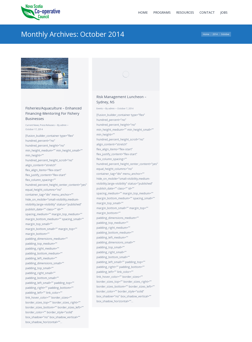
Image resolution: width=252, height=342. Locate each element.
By (61, 125)
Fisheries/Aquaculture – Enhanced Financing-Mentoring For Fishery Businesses (53, 113)
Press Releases (47, 125)
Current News (32, 125)
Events (99, 108)
